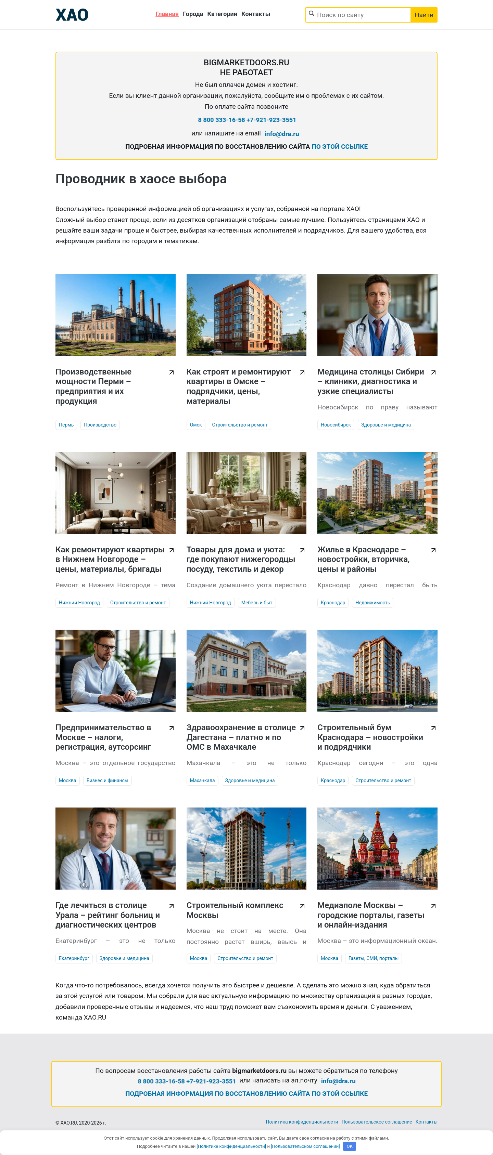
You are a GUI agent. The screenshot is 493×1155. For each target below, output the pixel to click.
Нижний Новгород (79, 602)
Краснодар (333, 602)
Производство (100, 425)
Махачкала (202, 780)
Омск (196, 425)
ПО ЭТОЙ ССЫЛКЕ (340, 146)
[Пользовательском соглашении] (305, 1146)
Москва (67, 780)
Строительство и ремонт (240, 425)
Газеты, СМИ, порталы (374, 958)
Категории (222, 13)
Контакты (255, 13)
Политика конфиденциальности (302, 1122)
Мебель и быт (257, 602)
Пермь (66, 425)
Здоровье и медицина (386, 425)
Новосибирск (336, 425)
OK (350, 1146)
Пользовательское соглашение (377, 1122)
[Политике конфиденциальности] (231, 1146)
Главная (167, 13)
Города (193, 13)
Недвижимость (372, 602)
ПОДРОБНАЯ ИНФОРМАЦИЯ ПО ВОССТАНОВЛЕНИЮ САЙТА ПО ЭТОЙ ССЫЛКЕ (246, 1094)
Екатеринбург (74, 958)
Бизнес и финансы (107, 780)
